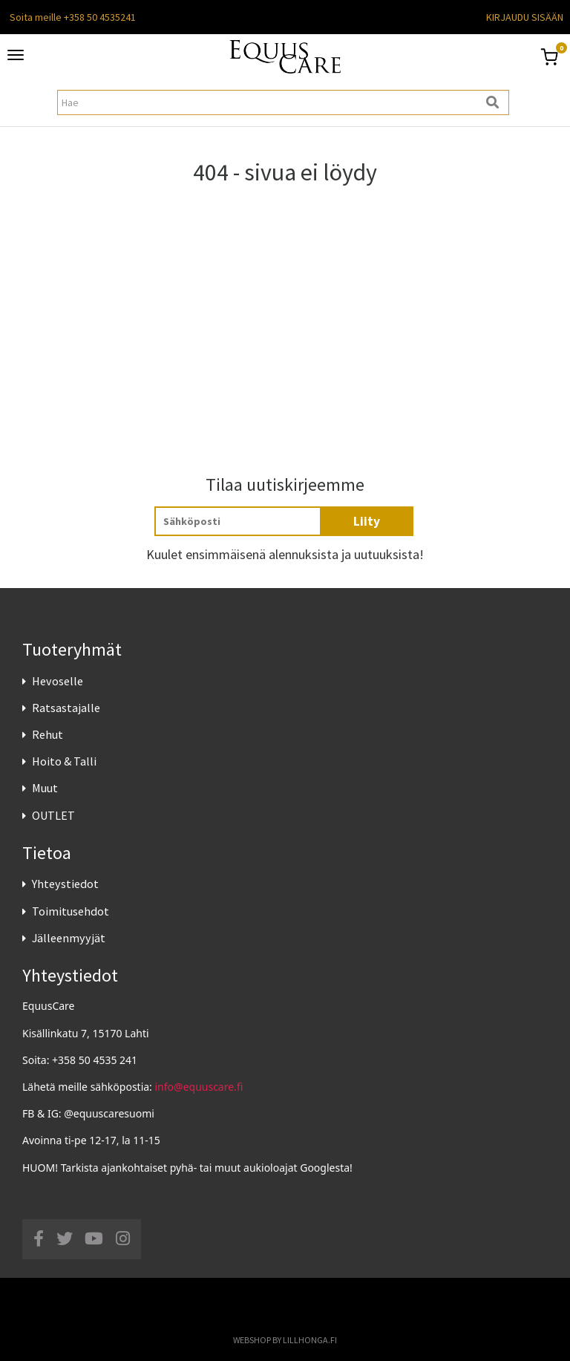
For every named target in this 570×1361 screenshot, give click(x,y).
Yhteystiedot (65, 883)
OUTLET (53, 815)
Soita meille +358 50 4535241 (73, 17)
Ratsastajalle (66, 707)
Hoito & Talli (64, 761)
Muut (45, 787)
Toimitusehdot (70, 911)
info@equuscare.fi (199, 1087)
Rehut (47, 734)
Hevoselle (57, 680)
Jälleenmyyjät (68, 937)
